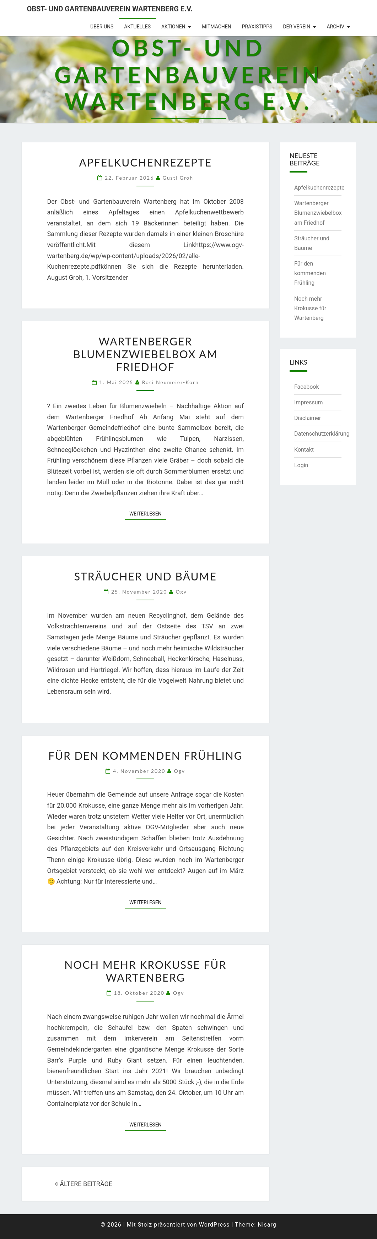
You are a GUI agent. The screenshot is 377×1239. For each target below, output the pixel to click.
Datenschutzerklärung (322, 433)
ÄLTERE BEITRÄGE (83, 1184)
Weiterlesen (147, 513)
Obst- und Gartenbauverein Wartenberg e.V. (110, 9)
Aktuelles (137, 26)
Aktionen (173, 26)
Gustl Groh (178, 178)
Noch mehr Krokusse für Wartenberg (145, 971)
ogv (181, 592)
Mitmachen (216, 26)
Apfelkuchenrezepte (145, 162)
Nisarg (267, 1224)
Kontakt (304, 449)
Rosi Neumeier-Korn (170, 382)
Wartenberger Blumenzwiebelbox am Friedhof (145, 354)
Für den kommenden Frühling (145, 755)
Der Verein (296, 26)
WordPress (214, 1224)
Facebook (306, 386)
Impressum (308, 402)
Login (301, 465)
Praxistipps (257, 26)
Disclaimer (307, 418)
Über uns (101, 26)
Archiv (335, 26)
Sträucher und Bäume (145, 576)
